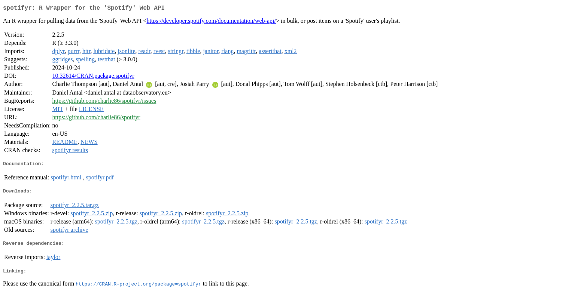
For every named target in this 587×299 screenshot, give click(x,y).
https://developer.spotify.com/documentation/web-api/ (211, 22)
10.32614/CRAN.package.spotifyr (93, 77)
